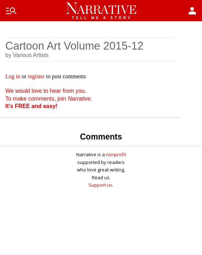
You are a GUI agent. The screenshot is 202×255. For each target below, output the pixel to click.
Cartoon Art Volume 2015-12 (74, 46)
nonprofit (116, 154)
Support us (100, 185)
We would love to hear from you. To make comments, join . (48, 98)
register (36, 76)
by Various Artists (26, 55)
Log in (12, 76)
